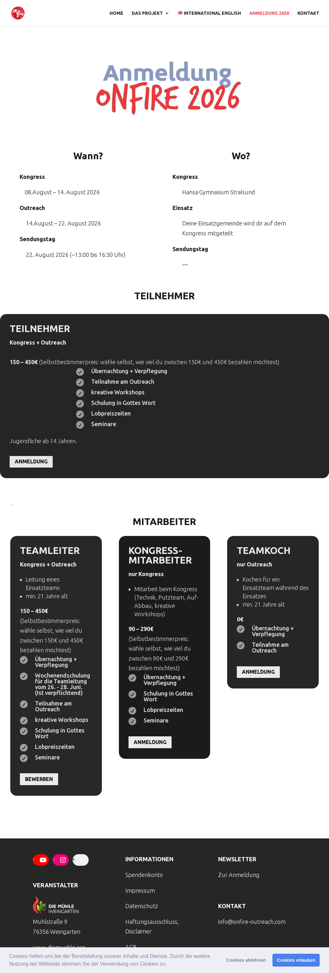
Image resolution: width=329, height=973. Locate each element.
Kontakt (308, 13)
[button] (169, 965)
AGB (130, 947)
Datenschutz (141, 906)
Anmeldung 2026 (269, 13)
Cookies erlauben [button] (296, 960)
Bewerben (39, 779)
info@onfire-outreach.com (252, 921)
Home (116, 13)
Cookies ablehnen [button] (246, 960)
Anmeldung (31, 461)
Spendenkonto (144, 875)
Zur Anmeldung (239, 875)
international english (209, 13)
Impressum (140, 890)
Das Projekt (147, 13)
